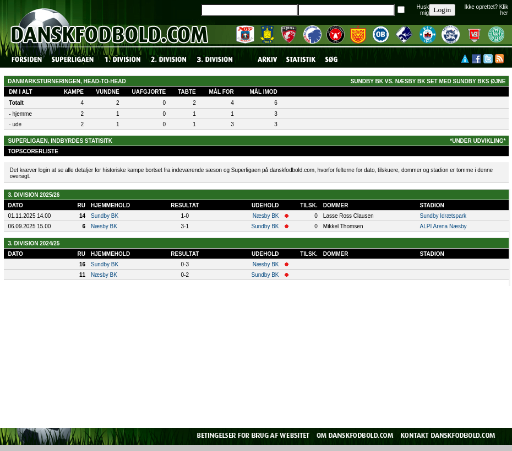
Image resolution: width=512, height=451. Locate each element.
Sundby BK (104, 216)
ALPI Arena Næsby (443, 226)
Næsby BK (266, 216)
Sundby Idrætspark (443, 216)
